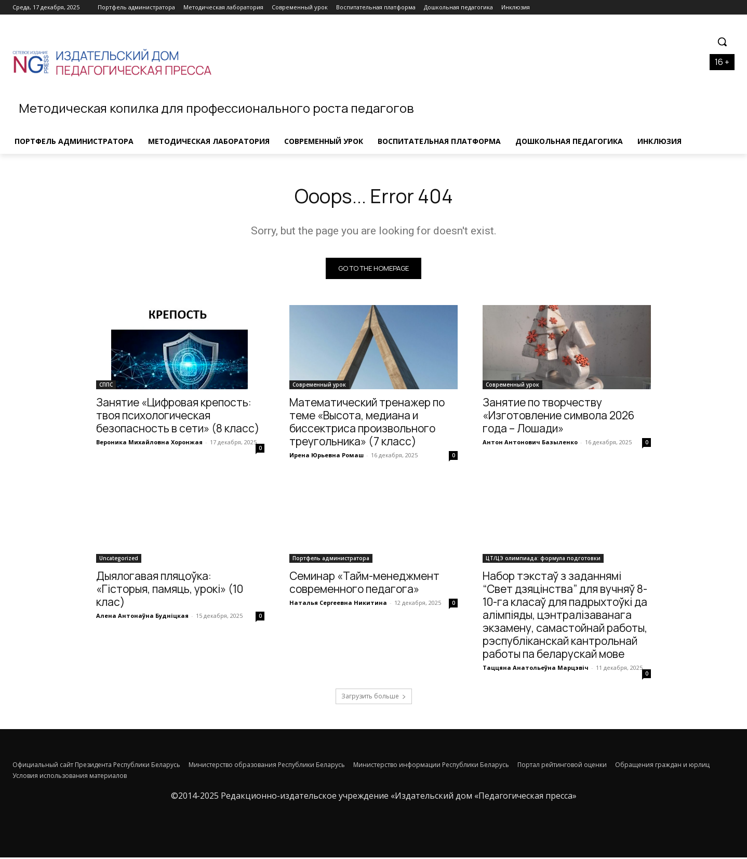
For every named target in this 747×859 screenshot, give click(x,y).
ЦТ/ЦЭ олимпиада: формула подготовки (543, 559)
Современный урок (319, 386)
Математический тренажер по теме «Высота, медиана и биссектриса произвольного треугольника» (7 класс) (367, 423)
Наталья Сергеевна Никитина (338, 604)
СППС (106, 386)
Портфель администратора (330, 559)
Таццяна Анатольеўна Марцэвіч (536, 669)
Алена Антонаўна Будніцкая (142, 617)
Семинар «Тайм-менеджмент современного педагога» (364, 584)
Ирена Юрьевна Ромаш (326, 456)
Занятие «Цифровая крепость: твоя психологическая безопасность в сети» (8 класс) (178, 417)
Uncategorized (118, 559)
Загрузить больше (373, 697)
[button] (722, 41)
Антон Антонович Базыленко (530, 443)
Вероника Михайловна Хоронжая (149, 443)
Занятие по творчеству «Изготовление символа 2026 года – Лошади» (558, 417)
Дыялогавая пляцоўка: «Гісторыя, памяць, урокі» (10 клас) (169, 590)
